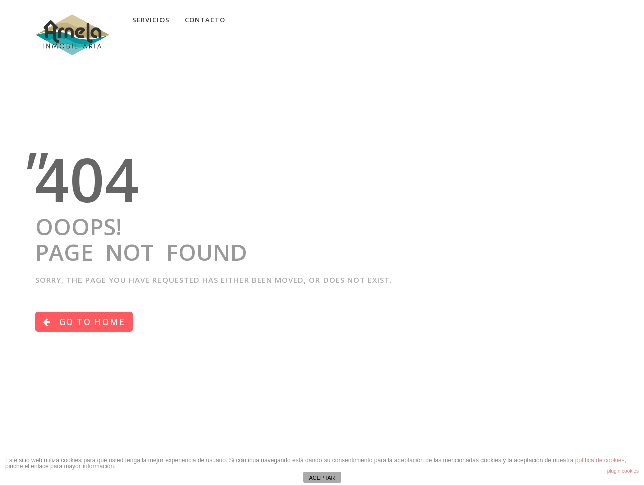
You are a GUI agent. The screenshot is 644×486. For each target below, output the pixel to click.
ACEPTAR (322, 478)
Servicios (151, 19)
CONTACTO (205, 19)
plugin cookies (623, 471)
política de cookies (600, 460)
